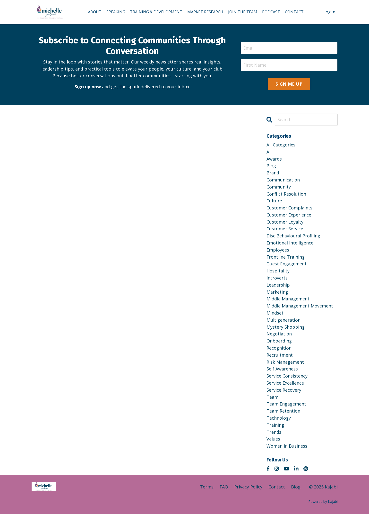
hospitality (278, 271)
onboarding (279, 341)
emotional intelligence (289, 243)
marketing (277, 292)
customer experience (288, 215)
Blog (295, 487)
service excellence (285, 383)
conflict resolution (286, 194)
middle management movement (299, 306)
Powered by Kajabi (323, 501)
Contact (276, 487)
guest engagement (286, 264)
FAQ (224, 487)
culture (274, 201)
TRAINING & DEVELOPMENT (156, 12)
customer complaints (289, 208)
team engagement (286, 404)
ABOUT (95, 12)
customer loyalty (284, 222)
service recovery (283, 390)
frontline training (285, 257)
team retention (283, 411)
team (272, 397)
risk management (285, 362)
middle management (287, 299)
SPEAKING (115, 12)
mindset (274, 313)
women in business (286, 446)
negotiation (279, 334)
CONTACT (294, 12)
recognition (279, 348)
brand (272, 173)
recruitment (279, 355)
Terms (207, 487)
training (275, 425)
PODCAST (271, 12)
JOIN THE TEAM (242, 12)
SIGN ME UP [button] (288, 84)
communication (283, 180)
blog (271, 166)
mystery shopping (285, 327)
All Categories (280, 145)
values (273, 439)
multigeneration (283, 320)
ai (268, 152)
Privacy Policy (248, 487)
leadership (278, 285)
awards (274, 159)
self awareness (282, 369)
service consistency (287, 376)
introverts (277, 278)
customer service (284, 229)
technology (278, 418)
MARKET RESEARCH (205, 12)
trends (273, 432)
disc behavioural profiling (293, 236)
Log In (329, 12)
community (278, 187)
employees (277, 250)
